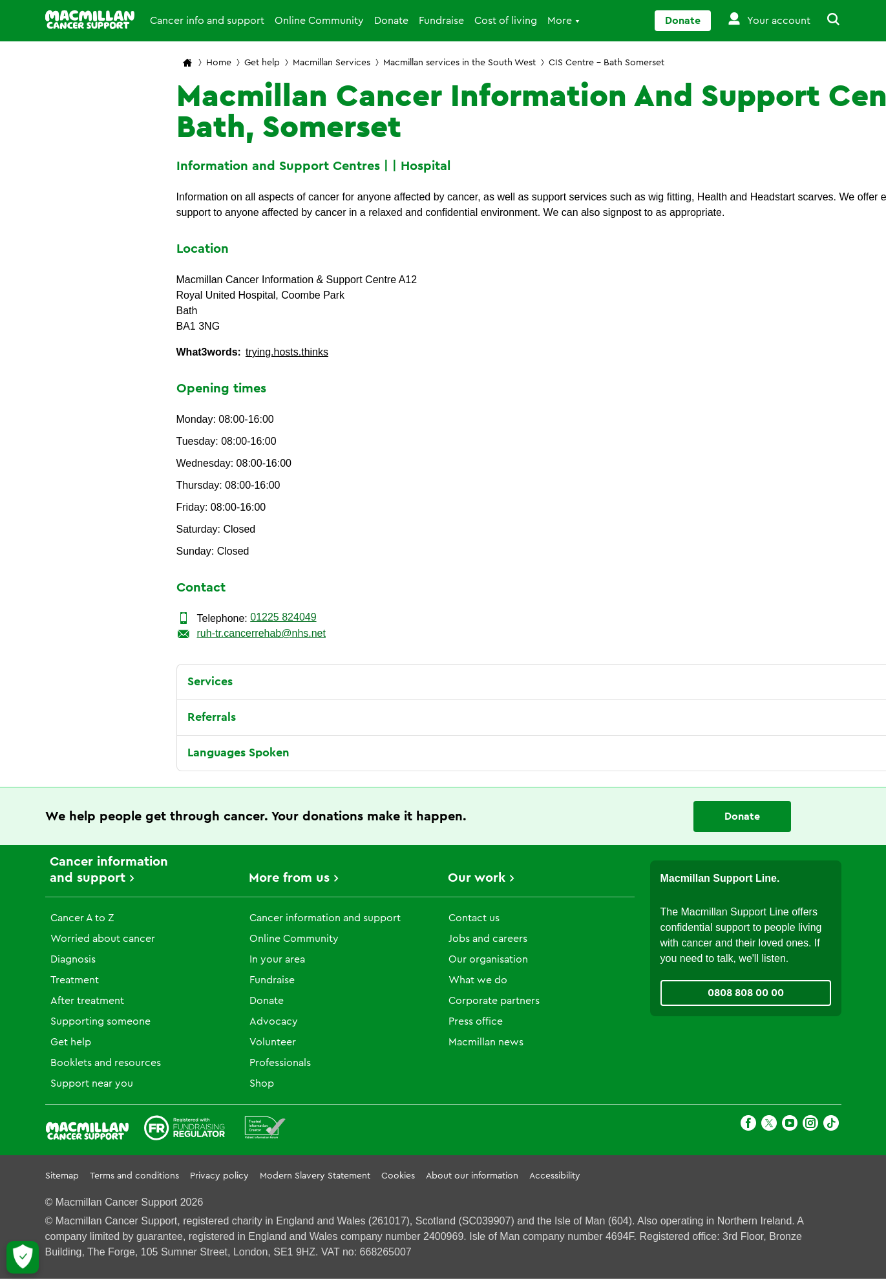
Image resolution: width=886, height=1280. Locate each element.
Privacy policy (219, 1175)
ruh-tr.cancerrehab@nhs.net (261, 633)
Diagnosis (73, 959)
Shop (261, 1083)
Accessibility (554, 1175)
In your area (277, 959)
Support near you (91, 1083)
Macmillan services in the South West (459, 62)
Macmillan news (485, 1042)
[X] (769, 1125)
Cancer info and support (207, 21)
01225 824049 (283, 617)
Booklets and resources (105, 1063)
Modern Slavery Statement (315, 1175)
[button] (825, 20)
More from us (289, 877)
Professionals (280, 1063)
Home (218, 62)
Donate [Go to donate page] (683, 21)
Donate (391, 21)
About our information (472, 1175)
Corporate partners (494, 1001)
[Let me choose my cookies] (22, 1257)
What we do (477, 980)
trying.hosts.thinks (287, 352)
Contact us (474, 918)
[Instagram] (810, 1125)
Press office (475, 1021)
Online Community (319, 21)
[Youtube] (789, 1125)
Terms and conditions (134, 1175)
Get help (262, 62)
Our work (476, 877)
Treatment (74, 980)
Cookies (398, 1175)
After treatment (87, 1001)
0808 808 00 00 (746, 993)
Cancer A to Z (82, 918)
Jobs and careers (487, 938)
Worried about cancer (102, 938)
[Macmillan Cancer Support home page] (187, 63)
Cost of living (505, 21)
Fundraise (441, 21)
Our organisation (488, 959)
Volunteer (272, 1042)
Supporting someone (100, 1021)
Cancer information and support (325, 918)
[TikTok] (831, 1125)
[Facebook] (748, 1125)
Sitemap (62, 1175)
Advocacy (273, 1021)
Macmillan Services (331, 62)
